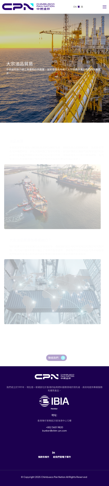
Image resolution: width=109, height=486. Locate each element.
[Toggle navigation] (104, 6)
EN (75, 6)
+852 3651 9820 (54, 427)
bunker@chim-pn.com (54, 430)
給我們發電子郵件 (62, 456)
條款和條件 (43, 456)
